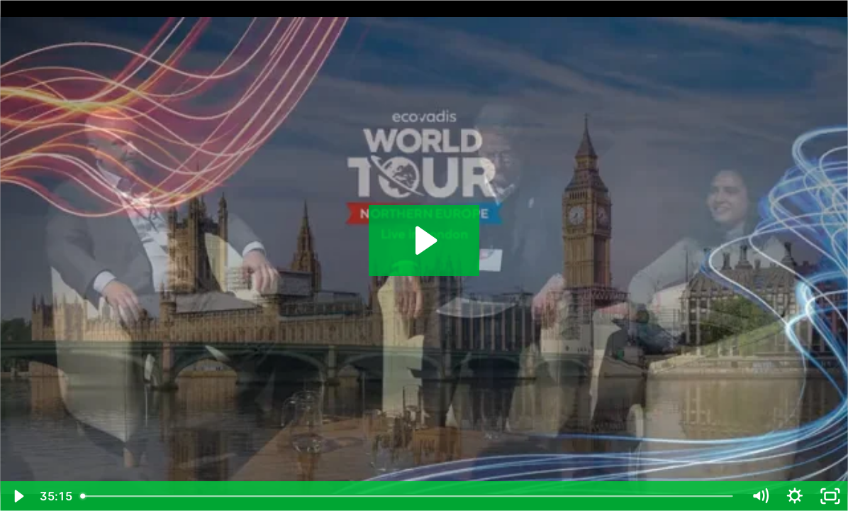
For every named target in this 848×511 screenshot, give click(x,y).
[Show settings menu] (795, 496)
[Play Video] (17, 496)
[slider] (407, 496)
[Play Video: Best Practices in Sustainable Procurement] (424, 240)
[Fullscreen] (830, 496)
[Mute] (760, 496)
